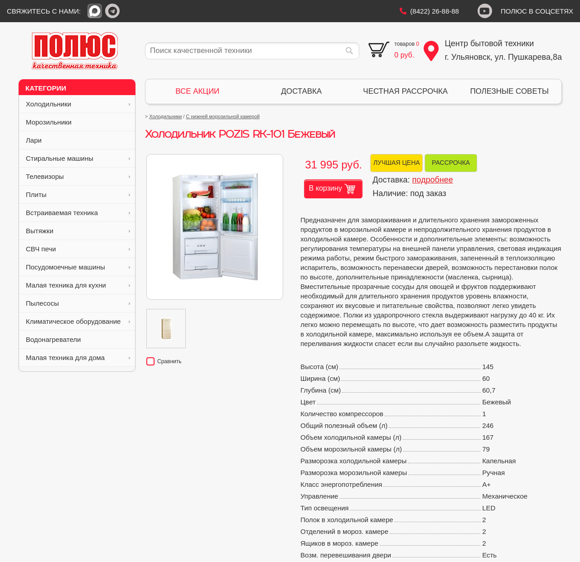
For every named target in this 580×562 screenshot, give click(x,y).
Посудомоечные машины (78, 267)
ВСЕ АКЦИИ (197, 91)
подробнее (432, 179)
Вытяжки (78, 231)
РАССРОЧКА (451, 162)
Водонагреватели (78, 339)
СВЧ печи (78, 249)
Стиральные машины (78, 158)
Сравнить (163, 361)
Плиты (78, 194)
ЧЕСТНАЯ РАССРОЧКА (405, 91)
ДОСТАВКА (301, 91)
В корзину (332, 188)
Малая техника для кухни (78, 285)
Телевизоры (78, 176)
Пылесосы (78, 303)
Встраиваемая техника (78, 212)
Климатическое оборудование (78, 321)
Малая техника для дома (78, 357)
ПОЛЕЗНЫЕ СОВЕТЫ (509, 91)
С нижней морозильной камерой (223, 116)
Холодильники (78, 104)
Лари (78, 140)
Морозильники (78, 122)
